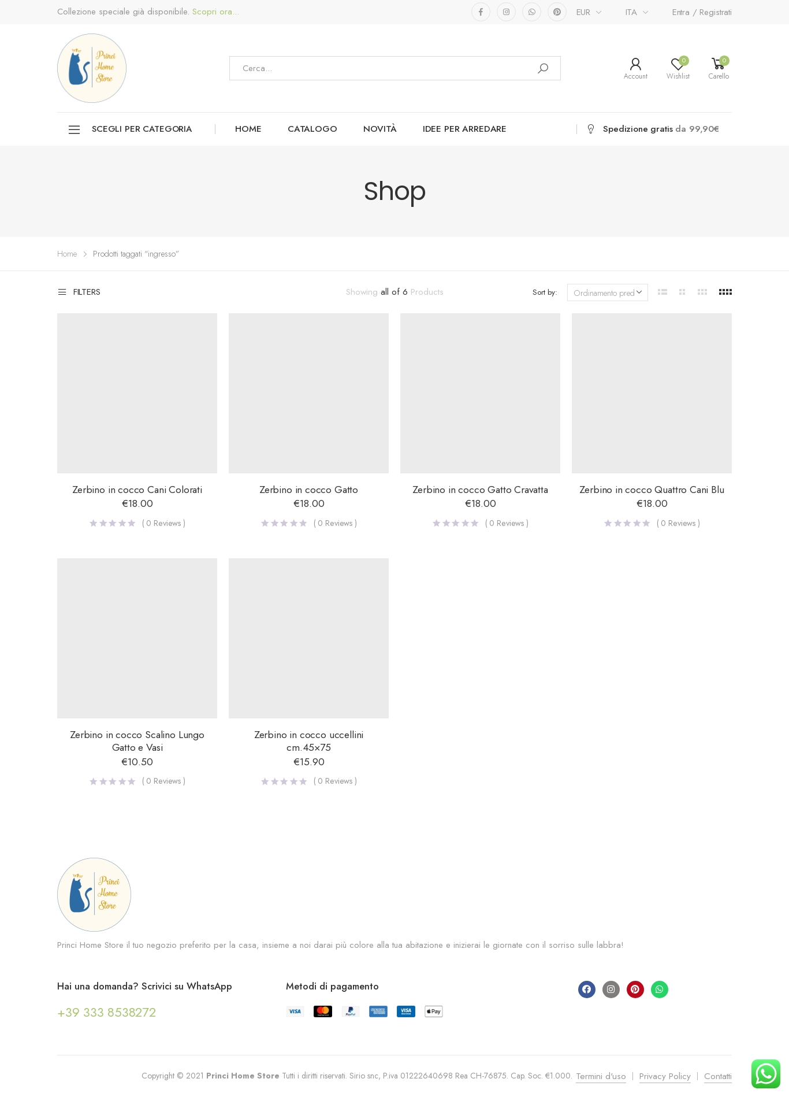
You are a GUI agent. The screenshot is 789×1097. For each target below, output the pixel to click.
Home (248, 129)
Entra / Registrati (702, 12)
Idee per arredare (465, 129)
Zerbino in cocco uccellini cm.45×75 (308, 741)
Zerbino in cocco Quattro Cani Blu (651, 489)
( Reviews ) (163, 523)
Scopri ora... (214, 12)
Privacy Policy (665, 1076)
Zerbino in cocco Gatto (308, 489)
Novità (380, 129)
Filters (79, 292)
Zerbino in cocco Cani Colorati (137, 489)
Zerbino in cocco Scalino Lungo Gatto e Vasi (137, 741)
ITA (632, 12)
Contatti (718, 1076)
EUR (583, 12)
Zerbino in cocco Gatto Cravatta (480, 489)
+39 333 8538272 (106, 1012)
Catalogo (312, 129)
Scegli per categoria (129, 130)
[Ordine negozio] (607, 292)
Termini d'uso (601, 1076)
